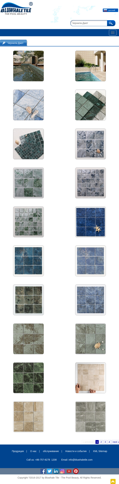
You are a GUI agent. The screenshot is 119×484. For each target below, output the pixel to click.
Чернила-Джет (16, 43)
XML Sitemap (100, 451)
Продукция (18, 451)
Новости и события (76, 451)
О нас (33, 451)
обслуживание (51, 451)
